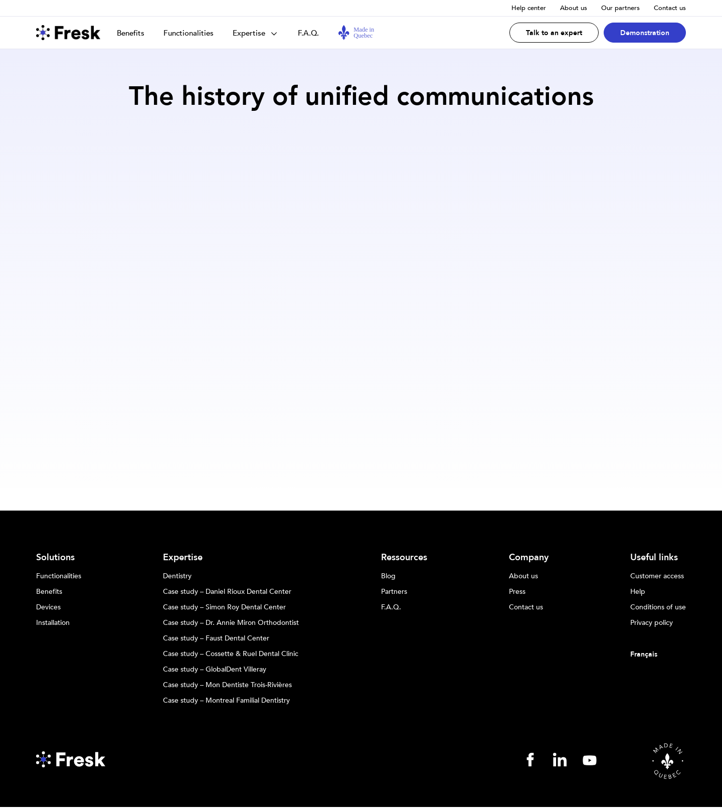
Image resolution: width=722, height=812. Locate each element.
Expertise (249, 33)
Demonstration (644, 33)
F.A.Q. (308, 33)
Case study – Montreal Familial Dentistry (226, 700)
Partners (394, 591)
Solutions (55, 558)
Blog (388, 576)
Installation (53, 622)
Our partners (620, 8)
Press (517, 591)
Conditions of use (658, 607)
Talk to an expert (554, 33)
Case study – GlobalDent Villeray (214, 669)
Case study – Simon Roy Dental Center (224, 607)
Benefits (130, 33)
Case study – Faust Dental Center (216, 638)
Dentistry (177, 576)
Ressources (404, 558)
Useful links (654, 558)
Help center (528, 8)
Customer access (657, 576)
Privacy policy (651, 622)
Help (637, 591)
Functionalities (188, 33)
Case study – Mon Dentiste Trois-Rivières (227, 685)
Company (529, 558)
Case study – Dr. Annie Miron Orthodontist (231, 622)
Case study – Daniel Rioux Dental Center (227, 591)
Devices (48, 607)
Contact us (670, 8)
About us (573, 8)
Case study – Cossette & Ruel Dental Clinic (230, 654)
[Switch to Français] (658, 654)
